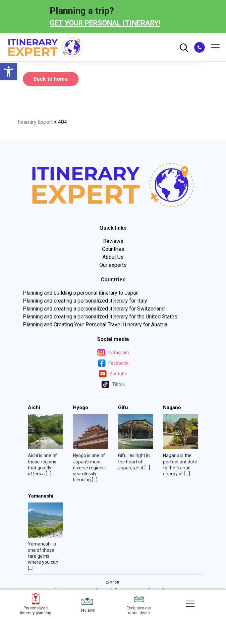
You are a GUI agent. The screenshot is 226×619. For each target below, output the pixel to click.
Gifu (123, 407)
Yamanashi (40, 496)
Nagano (172, 407)
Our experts (113, 265)
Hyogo (80, 407)
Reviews (113, 241)
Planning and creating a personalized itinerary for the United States (100, 316)
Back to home (50, 79)
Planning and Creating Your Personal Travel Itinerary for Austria (95, 324)
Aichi (34, 407)
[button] (8, 71)
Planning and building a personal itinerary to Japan (81, 293)
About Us (113, 257)
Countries (113, 249)
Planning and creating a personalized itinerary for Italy (85, 301)
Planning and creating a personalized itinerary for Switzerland (94, 309)
